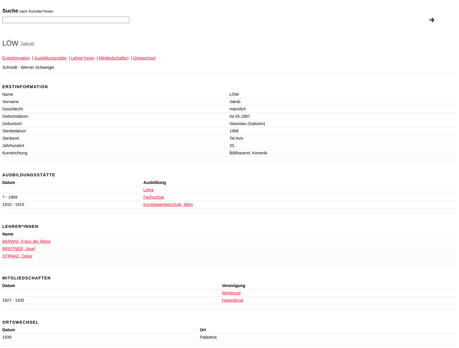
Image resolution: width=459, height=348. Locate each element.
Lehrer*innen (83, 58)
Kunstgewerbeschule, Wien (168, 204)
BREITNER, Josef (18, 248)
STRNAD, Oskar (17, 256)
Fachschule (154, 197)
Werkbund (231, 293)
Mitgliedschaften (114, 58)
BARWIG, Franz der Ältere (26, 241)
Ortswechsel (144, 58)
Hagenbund (232, 300)
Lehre (148, 189)
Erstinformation (16, 58)
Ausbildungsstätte (50, 58)
